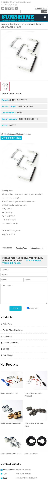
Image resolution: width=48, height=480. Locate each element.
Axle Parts (7, 324)
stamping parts (37, 248)
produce (10, 194)
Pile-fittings (8, 355)
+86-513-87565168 (23, 474)
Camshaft (7, 336)
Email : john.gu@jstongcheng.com (16, 134)
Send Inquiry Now (11, 137)
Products (14, 24)
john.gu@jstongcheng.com (22, 2)
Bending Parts (21, 248)
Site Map (6, 2)
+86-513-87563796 (10, 5)
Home (4, 24)
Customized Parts (31, 24)
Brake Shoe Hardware (13, 330)
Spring (6, 349)
